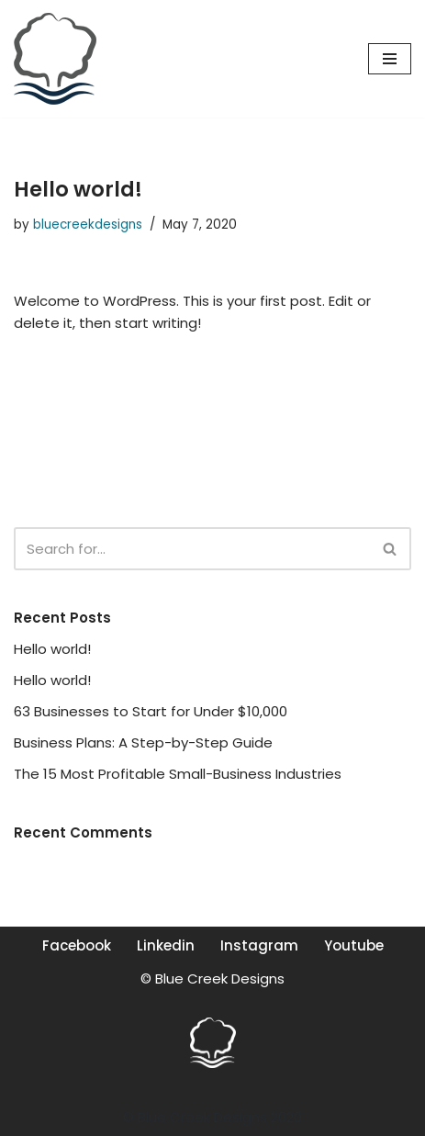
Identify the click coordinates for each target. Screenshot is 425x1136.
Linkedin (166, 945)
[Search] (192, 548)
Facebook (76, 945)
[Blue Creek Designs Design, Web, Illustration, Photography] (55, 59)
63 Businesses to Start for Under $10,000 (150, 711)
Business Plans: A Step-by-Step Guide (143, 742)
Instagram (259, 945)
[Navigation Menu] (389, 58)
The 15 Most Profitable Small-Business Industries (177, 773)
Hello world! (52, 648)
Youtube (354, 945)
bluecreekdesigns (87, 224)
